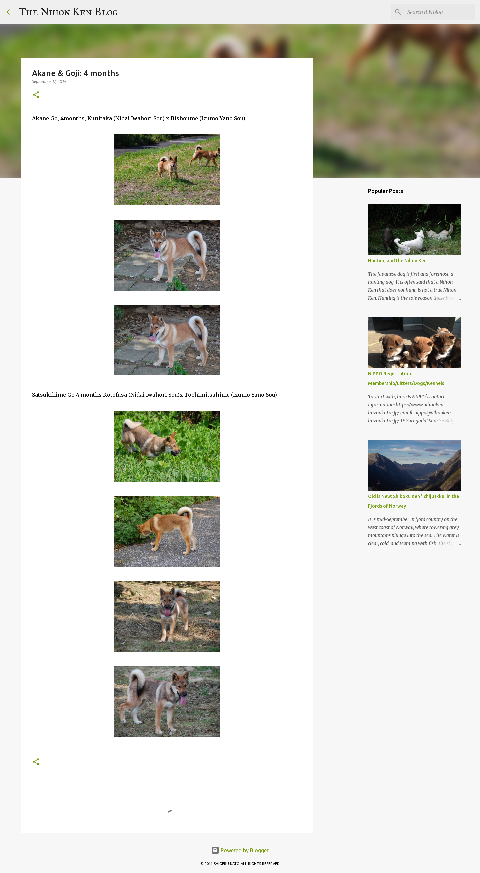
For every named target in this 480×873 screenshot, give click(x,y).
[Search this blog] (440, 12)
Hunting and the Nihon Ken (397, 260)
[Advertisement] (346, 288)
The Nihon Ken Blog (68, 11)
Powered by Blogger (240, 850)
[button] (36, 95)
